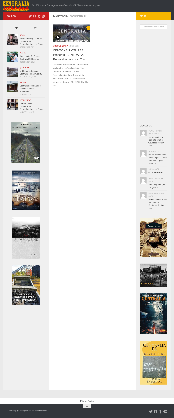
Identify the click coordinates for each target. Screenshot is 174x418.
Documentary (60, 46)
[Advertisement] (153, 76)
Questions (24, 68)
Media (22, 100)
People (23, 53)
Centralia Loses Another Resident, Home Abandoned (30, 89)
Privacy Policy (87, 401)
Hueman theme (41, 411)
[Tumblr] (39, 16)
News (22, 35)
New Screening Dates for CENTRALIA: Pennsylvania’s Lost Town (31, 41)
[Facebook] (34, 16)
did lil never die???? (157, 172)
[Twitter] (30, 16)
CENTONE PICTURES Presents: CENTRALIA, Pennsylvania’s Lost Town (70, 55)
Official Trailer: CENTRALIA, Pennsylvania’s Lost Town (31, 106)
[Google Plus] (43, 16)
